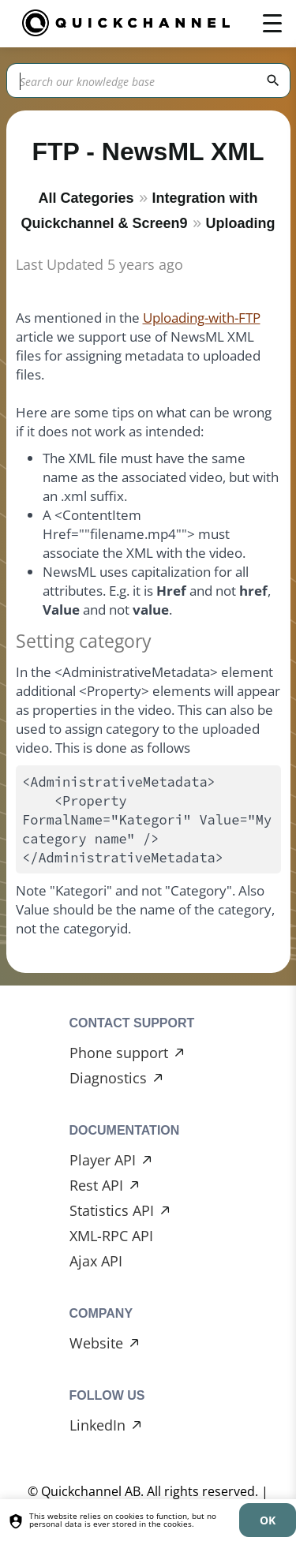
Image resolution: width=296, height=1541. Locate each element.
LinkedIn (97, 1425)
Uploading (240, 223)
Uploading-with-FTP (201, 318)
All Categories (85, 198)
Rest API (96, 1185)
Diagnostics (108, 1077)
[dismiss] (267, 1520)
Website (96, 1342)
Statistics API (111, 1210)
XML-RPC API (111, 1235)
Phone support (118, 1052)
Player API (102, 1159)
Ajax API (95, 1260)
